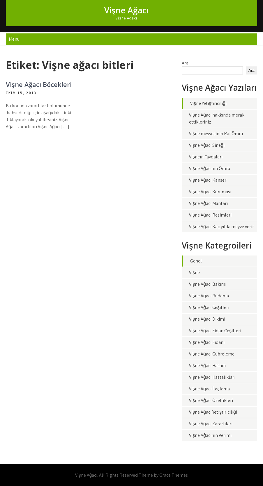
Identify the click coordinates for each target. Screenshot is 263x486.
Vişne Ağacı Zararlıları (210, 424)
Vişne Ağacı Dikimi (207, 319)
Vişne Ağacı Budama (209, 296)
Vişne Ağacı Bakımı (207, 284)
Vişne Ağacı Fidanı (207, 342)
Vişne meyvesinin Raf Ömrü (216, 134)
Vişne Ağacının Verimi (210, 435)
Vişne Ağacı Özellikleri (211, 400)
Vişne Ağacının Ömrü (209, 168)
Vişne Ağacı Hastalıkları (212, 377)
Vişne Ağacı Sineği (207, 145)
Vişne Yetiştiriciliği (208, 103)
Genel (196, 261)
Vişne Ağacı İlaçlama (209, 389)
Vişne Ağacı (126, 10)
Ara (185, 63)
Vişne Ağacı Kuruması (210, 192)
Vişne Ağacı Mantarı (208, 203)
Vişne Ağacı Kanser (207, 180)
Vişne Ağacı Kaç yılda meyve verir (221, 227)
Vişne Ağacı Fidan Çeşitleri (215, 331)
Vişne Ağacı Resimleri (210, 215)
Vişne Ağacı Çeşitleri (209, 307)
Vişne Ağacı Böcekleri (39, 84)
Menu (14, 39)
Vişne (194, 272)
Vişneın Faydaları (206, 157)
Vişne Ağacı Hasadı (207, 365)
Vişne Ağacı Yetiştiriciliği (213, 412)
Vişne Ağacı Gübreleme (211, 354)
